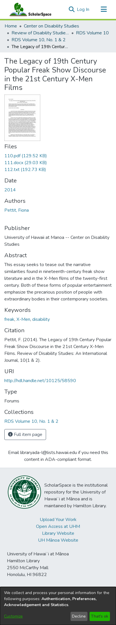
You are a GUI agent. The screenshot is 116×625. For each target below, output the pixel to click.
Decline (79, 616)
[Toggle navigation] (104, 9)
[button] (71, 9)
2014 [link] (10, 190)
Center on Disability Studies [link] (51, 26)
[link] (25, 156)
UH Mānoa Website (58, 540)
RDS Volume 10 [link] (92, 33)
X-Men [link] (23, 319)
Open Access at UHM (58, 526)
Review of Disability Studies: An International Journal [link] (40, 33)
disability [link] (41, 319)
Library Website (58, 533)
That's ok (99, 616)
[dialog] (58, 606)
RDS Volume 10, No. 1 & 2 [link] (39, 40)
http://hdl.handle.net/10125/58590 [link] (40, 381)
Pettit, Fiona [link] (16, 210)
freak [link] (9, 319)
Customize (13, 616)
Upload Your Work (58, 519)
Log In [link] (83, 9)
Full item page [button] (25, 434)
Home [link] (11, 26)
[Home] (29, 9)
